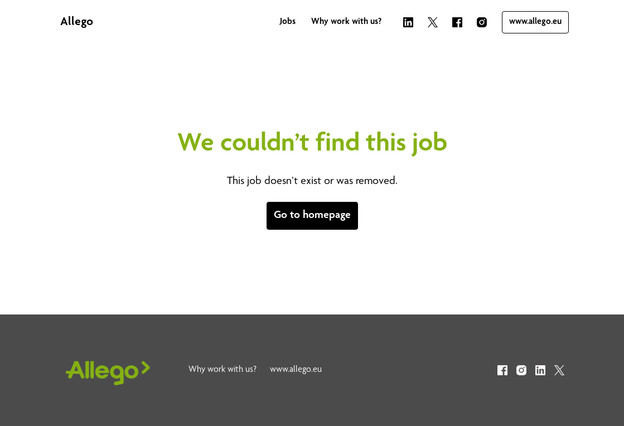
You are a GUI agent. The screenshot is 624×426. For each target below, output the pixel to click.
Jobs (288, 22)
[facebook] (457, 22)
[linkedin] (408, 22)
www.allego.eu (535, 22)
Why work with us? (346, 22)
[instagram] (482, 22)
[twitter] (433, 22)
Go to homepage (312, 215)
